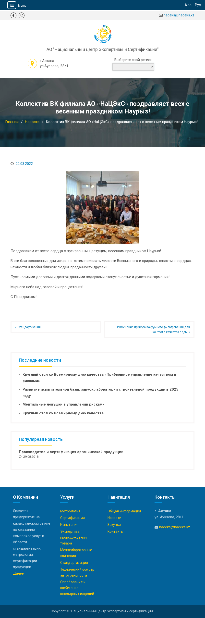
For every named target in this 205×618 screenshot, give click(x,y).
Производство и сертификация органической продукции (71, 452)
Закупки (114, 525)
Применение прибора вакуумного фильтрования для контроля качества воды (153, 329)
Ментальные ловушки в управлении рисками (64, 404)
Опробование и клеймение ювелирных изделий (77, 588)
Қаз (188, 5)
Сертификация (72, 518)
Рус (198, 5)
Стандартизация (29, 327)
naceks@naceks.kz (179, 15)
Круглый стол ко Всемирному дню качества (63, 413)
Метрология (70, 511)
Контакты (116, 531)
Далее (18, 573)
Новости (114, 518)
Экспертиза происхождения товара (73, 537)
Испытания (69, 525)
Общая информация (124, 511)
